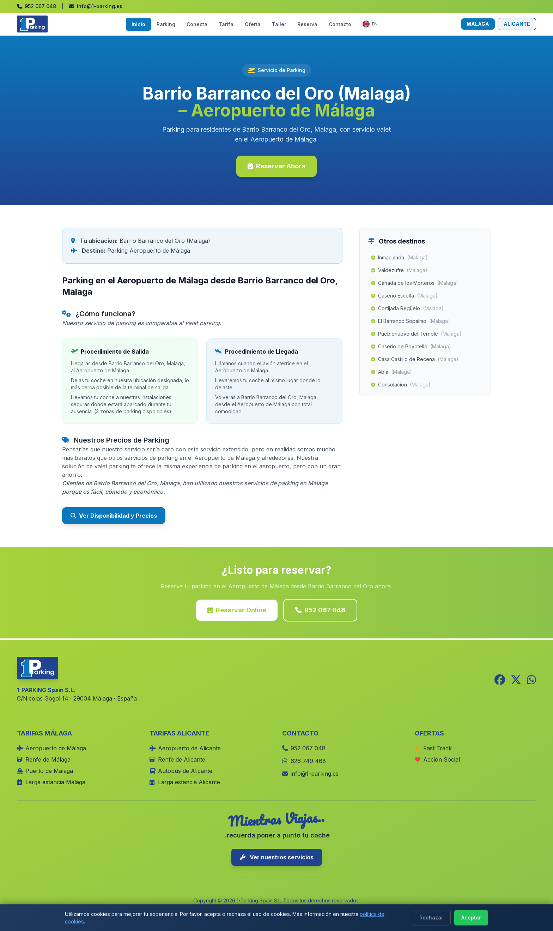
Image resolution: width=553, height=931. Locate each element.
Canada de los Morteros (414, 283)
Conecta (197, 24)
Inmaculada (399, 257)
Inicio (138, 24)
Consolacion (401, 384)
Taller (279, 24)
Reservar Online (236, 610)
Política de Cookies (230, 910)
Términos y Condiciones (294, 910)
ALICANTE (517, 24)
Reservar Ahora (276, 166)
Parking (166, 24)
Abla (391, 372)
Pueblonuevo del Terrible (416, 333)
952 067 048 (320, 610)
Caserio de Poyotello (411, 346)
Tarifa (226, 24)
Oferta (253, 24)
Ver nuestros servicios (277, 857)
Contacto (340, 24)
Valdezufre (399, 270)
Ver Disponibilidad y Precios (114, 515)
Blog (340, 910)
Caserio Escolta (404, 295)
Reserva (307, 24)
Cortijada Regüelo (407, 308)
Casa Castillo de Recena (414, 359)
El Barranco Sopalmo (410, 321)
